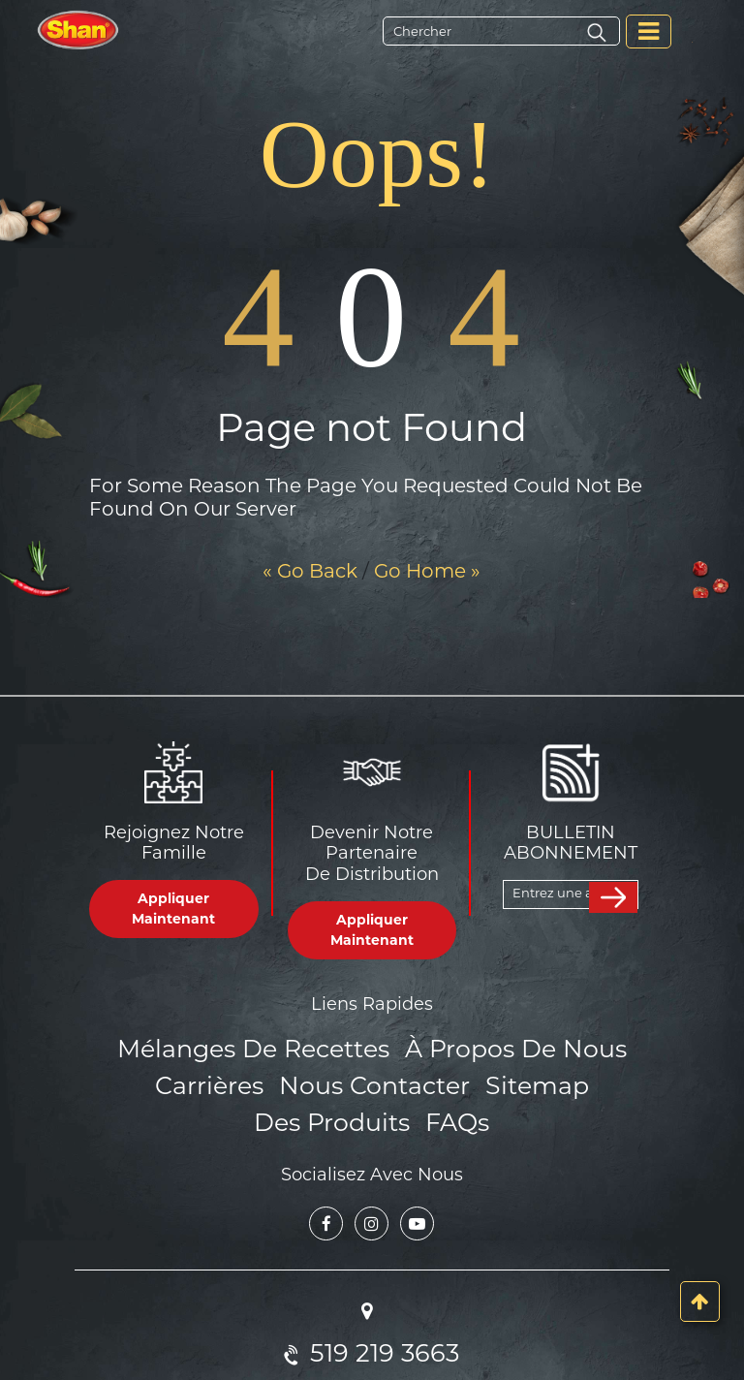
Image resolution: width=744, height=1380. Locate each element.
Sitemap (444, 1080)
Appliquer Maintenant (173, 908)
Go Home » (427, 570)
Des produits (575, 1080)
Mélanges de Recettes (265, 1047)
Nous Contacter (297, 1080)
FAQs (371, 1113)
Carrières (148, 1080)
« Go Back (310, 570)
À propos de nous (504, 1047)
